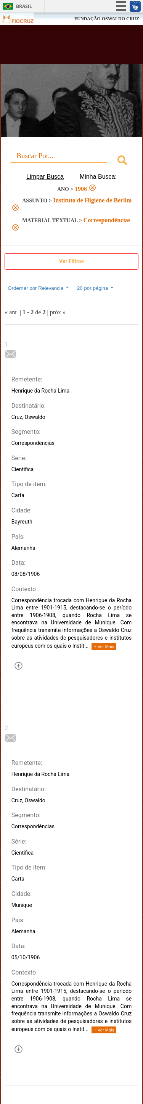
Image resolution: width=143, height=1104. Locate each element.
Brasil (24, 6)
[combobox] (71, 161)
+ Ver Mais (104, 646)
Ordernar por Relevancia (39, 288)
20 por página (96, 288)
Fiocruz (22, 19)
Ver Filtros (71, 261)
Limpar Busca (45, 176)
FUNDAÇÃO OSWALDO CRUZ (106, 18)
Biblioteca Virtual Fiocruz (61, 47)
